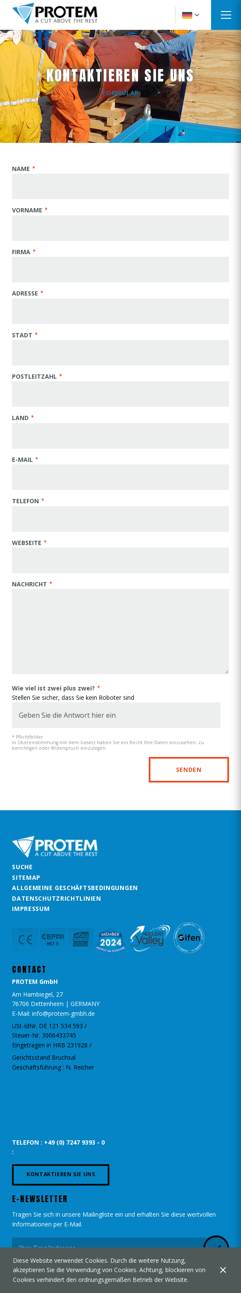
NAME (21, 169)
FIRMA (21, 252)
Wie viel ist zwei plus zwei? (53, 688)
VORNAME (27, 210)
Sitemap (26, 877)
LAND (20, 418)
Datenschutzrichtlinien (56, 898)
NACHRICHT (29, 584)
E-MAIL (22, 459)
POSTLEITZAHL (34, 376)
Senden (189, 769)
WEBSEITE (26, 543)
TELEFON (25, 501)
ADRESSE (25, 293)
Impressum (31, 909)
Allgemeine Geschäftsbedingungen (75, 888)
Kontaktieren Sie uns (60, 1174)
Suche (22, 867)
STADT (22, 335)
